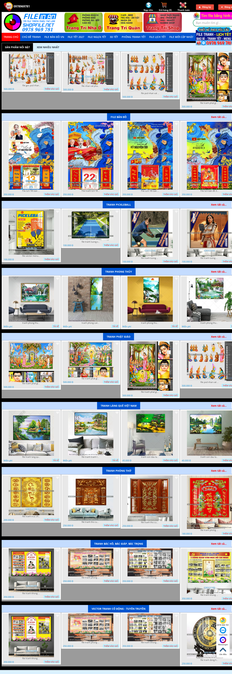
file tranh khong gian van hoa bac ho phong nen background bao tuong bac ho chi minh (150, 577)
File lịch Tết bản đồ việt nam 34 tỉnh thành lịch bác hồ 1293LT (31, 191)
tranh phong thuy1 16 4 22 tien (150, 323)
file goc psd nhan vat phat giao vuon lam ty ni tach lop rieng (31, 85)
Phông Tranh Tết (134, 37)
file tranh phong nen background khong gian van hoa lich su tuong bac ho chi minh (91, 577)
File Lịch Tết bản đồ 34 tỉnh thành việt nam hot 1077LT (150, 191)
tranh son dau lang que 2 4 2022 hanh (209, 457)
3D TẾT (114, 37)
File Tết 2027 (76, 37)
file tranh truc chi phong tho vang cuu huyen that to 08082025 (31, 516)
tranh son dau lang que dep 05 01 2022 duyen (150, 457)
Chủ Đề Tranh (31, 37)
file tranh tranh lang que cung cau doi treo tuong (91, 457)
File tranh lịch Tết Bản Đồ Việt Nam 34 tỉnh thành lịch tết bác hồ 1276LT (91, 191)
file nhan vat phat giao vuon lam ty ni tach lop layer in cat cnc (91, 86)
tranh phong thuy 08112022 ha (31, 323)
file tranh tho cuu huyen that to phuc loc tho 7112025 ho (91, 522)
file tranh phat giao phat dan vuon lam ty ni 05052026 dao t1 (91, 378)
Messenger (223, 641)
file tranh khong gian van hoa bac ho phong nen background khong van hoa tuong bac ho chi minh (31, 593)
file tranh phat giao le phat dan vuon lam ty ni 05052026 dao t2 (209, 103)
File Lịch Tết (157, 37)
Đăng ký (205, 7)
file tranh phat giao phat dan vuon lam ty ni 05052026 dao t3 (31, 383)
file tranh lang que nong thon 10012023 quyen (31, 457)
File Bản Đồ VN (54, 37)
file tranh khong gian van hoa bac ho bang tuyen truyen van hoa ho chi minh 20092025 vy (209, 595)
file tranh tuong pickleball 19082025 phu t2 (150, 258)
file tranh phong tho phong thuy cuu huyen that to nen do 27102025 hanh (209, 530)
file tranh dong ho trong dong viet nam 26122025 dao (209, 660)
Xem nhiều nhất (48, 47)
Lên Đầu (223, 651)
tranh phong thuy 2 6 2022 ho (209, 323)
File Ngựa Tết (97, 37)
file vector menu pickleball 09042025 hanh (31, 256)
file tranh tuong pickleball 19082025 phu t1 (209, 258)
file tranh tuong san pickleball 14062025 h (91, 242)
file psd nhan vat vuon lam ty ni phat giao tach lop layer (150, 93)
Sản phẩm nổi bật (17, 47)
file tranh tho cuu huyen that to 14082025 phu (150, 522)
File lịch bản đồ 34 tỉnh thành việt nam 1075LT (209, 191)
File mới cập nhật (181, 37)
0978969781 (17, 6)
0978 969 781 (223, 621)
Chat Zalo (223, 631)
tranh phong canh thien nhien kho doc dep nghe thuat (91, 323)
